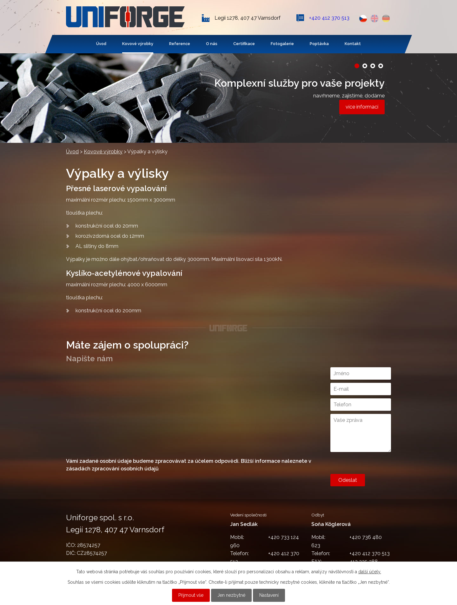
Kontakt (353, 43)
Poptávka (319, 43)
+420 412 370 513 (329, 18)
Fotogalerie (282, 43)
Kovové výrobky (137, 43)
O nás (211, 43)
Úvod (101, 43)
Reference (179, 43)
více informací (362, 107)
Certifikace (244, 43)
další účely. (369, 571)
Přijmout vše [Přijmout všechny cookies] (190, 595)
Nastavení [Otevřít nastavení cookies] (269, 595)
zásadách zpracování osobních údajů (112, 469)
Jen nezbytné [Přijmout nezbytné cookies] (231, 595)
